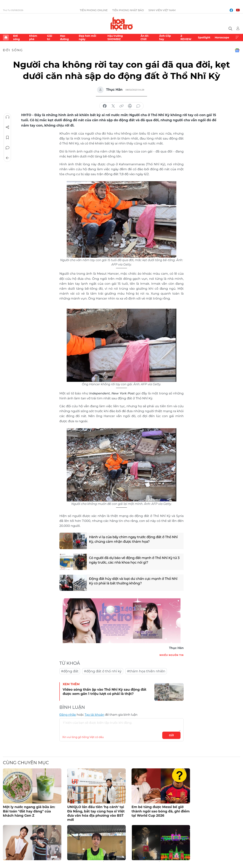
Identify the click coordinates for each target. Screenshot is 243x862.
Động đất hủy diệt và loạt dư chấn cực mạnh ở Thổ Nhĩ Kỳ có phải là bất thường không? (133, 581)
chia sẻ (104, 106)
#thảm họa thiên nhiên (146, 671)
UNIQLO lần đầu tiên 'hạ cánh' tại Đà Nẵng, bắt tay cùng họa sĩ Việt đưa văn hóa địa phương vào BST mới (96, 813)
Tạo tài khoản (94, 714)
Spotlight (204, 37)
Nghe (7, 117)
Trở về (7, 158)
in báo (130, 106)
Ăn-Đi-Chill (145, 37)
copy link (121, 106)
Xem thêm (237, 37)
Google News (237, 50)
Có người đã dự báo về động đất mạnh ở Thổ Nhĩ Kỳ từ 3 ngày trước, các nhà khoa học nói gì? (134, 560)
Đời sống (16, 37)
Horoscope (222, 37)
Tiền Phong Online (94, 10)
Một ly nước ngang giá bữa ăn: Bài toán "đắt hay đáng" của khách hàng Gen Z (29, 811)
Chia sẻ (7, 127)
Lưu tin (7, 137)
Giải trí (49, 37)
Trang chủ (6, 37)
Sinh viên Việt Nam (162, 10)
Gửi (171, 735)
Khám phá (33, 37)
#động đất (69, 671)
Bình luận (7, 148)
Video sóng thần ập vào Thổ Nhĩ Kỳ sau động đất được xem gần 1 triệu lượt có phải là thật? (104, 692)
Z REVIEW (186, 37)
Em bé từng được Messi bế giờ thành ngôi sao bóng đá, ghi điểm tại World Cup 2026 (161, 811)
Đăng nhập (67, 714)
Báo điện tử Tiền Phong (121, 23)
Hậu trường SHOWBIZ (115, 37)
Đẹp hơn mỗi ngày (87, 37)
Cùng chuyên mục (26, 762)
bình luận (138, 106)
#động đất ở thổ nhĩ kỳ (103, 671)
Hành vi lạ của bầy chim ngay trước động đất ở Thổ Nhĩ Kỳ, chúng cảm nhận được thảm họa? (133, 539)
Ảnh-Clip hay (165, 37)
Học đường (64, 37)
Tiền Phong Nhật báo (128, 10)
